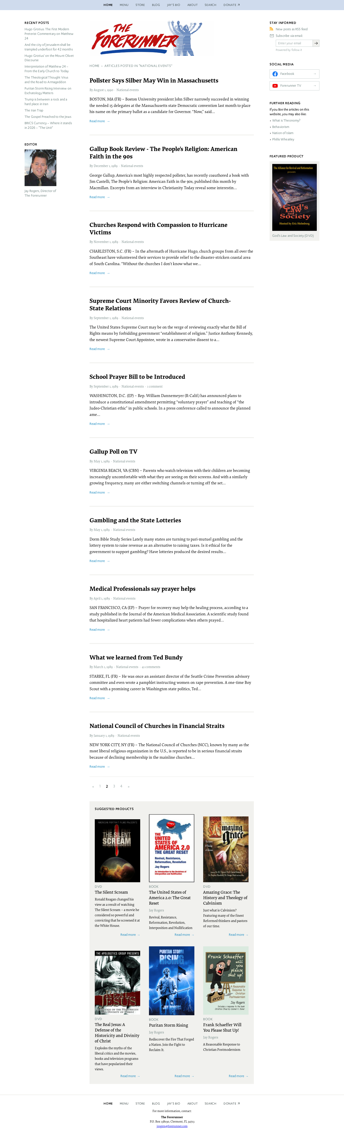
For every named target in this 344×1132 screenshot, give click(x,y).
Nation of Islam (282, 133)
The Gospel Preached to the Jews (48, 117)
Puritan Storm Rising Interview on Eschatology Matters (48, 90)
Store (140, 5)
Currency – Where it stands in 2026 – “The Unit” (48, 125)
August (99, 90)
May (97, 461)
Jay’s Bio (173, 5)
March (98, 667)
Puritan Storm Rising (168, 1025)
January (99, 735)
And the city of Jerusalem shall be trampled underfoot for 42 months (49, 47)
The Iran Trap (34, 110)
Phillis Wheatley (283, 139)
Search (211, 5)
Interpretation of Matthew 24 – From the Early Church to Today (47, 68)
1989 (114, 166)
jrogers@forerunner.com (172, 1126)
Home (108, 5)
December (101, 166)
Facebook (287, 74)
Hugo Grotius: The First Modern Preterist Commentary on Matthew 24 (49, 34)
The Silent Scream (111, 892)
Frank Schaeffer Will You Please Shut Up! (222, 1027)
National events (127, 90)
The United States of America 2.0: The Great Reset (170, 897)
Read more (97, 121)
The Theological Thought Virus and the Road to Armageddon (46, 79)
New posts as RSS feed (292, 29)
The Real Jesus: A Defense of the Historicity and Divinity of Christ (117, 1032)
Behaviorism (280, 127)
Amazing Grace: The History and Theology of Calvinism (225, 897)
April (97, 598)
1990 (110, 90)
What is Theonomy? (286, 120)
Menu (124, 5)
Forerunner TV (290, 85)
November (101, 241)
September (101, 318)
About (192, 5)
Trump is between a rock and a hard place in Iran (46, 101)
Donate (230, 1103)
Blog (156, 5)
